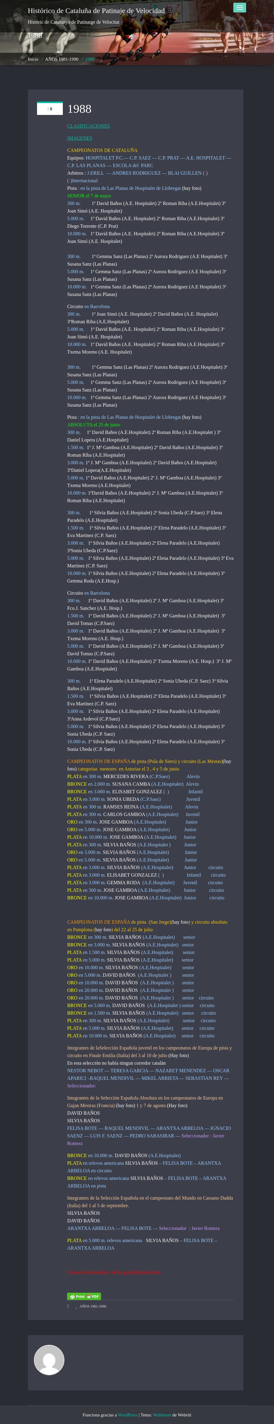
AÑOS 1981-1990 (62, 59)
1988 (89, 59)
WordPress (127, 1414)
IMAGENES (79, 138)
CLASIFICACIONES (88, 126)
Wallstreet (162, 1414)
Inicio (33, 59)
